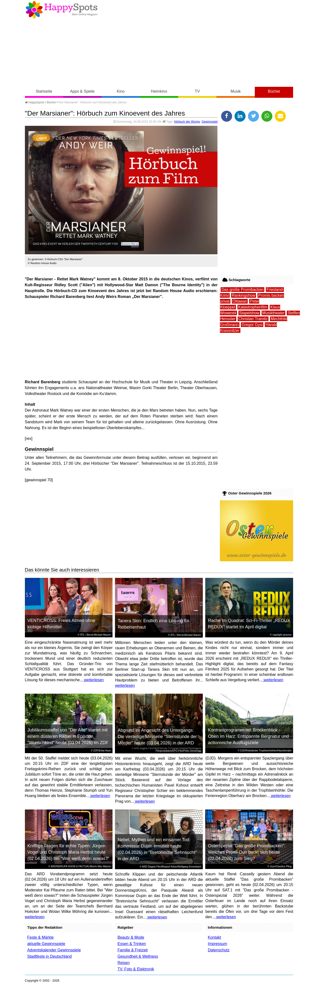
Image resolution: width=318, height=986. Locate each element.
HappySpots (34, 102)
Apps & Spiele (82, 91)
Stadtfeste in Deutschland (49, 956)
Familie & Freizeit (132, 950)
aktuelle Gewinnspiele (46, 944)
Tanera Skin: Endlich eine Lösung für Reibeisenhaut (153, 624)
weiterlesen (93, 680)
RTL (82, 634)
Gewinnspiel (209, 121)
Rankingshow (243, 295)
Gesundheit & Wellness (137, 956)
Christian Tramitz (253, 319)
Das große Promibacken (242, 289)
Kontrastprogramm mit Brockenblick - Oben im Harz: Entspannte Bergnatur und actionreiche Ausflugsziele (248, 736)
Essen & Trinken (131, 944)
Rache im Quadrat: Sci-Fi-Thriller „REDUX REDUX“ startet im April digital (249, 623)
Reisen (123, 963)
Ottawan (240, 301)
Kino (120, 91)
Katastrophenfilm (252, 307)
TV (197, 91)
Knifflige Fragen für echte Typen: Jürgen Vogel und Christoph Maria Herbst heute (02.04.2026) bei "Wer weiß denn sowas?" (68, 852)
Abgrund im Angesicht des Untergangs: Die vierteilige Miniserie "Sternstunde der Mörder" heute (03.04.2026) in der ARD (157, 736)
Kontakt (214, 937)
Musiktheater (273, 313)
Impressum (217, 944)
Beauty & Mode (130, 937)
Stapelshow (249, 313)
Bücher (274, 91)
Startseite (44, 91)
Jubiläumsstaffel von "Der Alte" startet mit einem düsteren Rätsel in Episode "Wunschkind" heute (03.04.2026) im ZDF (67, 736)
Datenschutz (218, 950)
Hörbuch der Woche (187, 121)
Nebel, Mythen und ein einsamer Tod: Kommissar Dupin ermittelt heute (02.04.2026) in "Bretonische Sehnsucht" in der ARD (157, 849)
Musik (236, 91)
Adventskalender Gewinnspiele (54, 950)
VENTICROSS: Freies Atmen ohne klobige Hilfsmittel (61, 623)
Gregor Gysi (252, 325)
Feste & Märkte (40, 937)
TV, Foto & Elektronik (135, 969)
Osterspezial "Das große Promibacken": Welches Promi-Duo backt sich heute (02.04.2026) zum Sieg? (246, 852)
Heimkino (159, 91)
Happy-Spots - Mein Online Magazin (61, 10)
